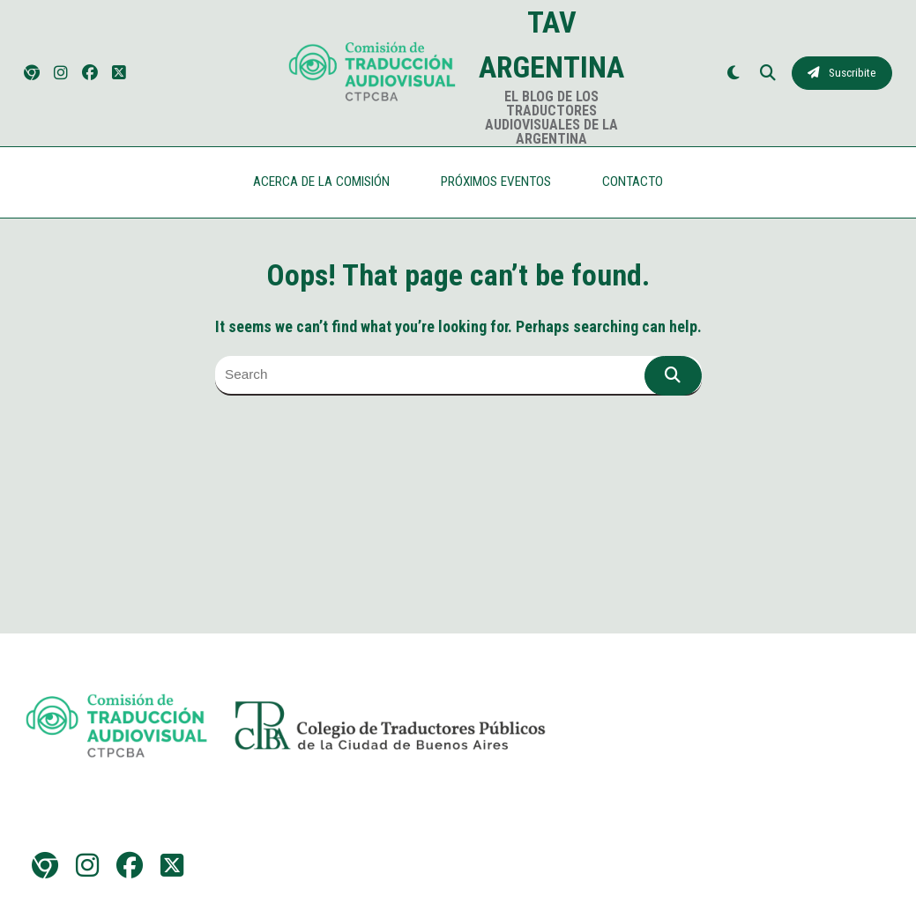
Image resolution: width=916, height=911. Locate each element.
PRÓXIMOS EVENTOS (496, 181)
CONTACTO (632, 181)
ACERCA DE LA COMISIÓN (321, 181)
